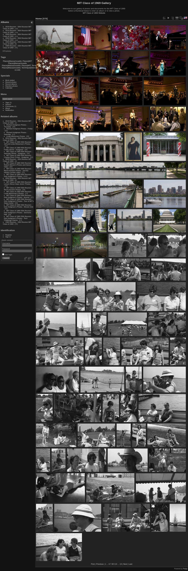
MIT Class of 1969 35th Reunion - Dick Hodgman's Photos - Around (18, 196)
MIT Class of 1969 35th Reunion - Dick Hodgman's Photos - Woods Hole (18, 206)
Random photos (11, 86)
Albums (5, 22)
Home (39, 18)
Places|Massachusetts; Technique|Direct (19, 68)
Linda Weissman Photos (15, 136)
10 (116, 564)
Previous (100, 564)
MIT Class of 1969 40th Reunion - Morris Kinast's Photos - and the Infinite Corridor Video (18, 170)
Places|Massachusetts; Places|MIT (17, 61)
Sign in (8, 237)
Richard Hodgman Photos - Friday (19, 129)
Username (6, 243)
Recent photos (11, 82)
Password (6, 249)
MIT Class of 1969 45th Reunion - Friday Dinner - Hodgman (18, 149)
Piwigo (185, 569)
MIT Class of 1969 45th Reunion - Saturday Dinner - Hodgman (18, 152)
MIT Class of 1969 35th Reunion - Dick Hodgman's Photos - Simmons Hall (18, 212)
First (93, 564)
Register (8, 235)
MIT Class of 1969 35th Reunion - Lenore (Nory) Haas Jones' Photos (18, 183)
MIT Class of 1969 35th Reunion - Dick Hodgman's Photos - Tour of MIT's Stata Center (19, 201)
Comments (9, 106)
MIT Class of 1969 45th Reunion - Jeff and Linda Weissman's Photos (18, 143)
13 (121, 564)
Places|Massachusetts (17, 63)
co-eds (17, 70)
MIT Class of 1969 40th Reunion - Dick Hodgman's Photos (18, 175)
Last (130, 564)
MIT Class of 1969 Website (94, 13)
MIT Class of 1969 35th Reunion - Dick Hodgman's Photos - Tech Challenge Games (18, 218)
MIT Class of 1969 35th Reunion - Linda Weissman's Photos (18, 192)
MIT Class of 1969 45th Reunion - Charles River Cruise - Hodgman (18, 156)
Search (8, 104)
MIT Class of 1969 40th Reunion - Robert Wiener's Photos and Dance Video (18, 165)
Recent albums (11, 84)
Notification (9, 110)
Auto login (7, 255)
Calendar (8, 88)
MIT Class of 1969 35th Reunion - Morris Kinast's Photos (18, 189)
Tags (7, 102)
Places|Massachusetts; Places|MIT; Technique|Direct (24, 65)
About (7, 108)
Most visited (10, 80)
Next (125, 564)
